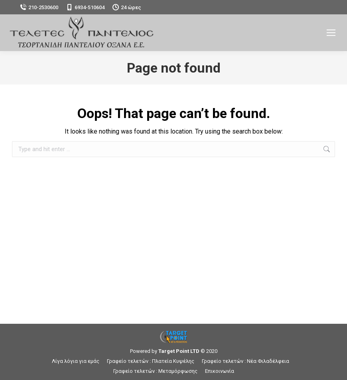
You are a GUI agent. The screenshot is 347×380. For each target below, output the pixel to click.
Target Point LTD (178, 351)
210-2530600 (39, 7)
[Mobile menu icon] (331, 33)
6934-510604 (85, 7)
